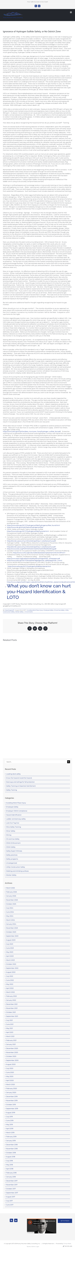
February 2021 (11, 1040)
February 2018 (11, 1173)
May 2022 (9, 984)
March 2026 (10, 888)
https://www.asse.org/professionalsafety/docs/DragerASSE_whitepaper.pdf (33, 558)
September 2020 (12, 1060)
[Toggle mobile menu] (71, 12)
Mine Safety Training (13, 827)
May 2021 (9, 1028)
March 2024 (10, 920)
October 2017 (11, 1189)
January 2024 (11, 924)
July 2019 (9, 1116)
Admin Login (35, 1246)
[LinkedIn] (15, 1220)
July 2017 (9, 1201)
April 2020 (10, 1080)
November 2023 (12, 928)
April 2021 (9, 1032)
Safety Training (11, 790)
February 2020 (11, 1088)
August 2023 (10, 940)
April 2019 (9, 1128)
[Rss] (11, 1220)
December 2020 (12, 1048)
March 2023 (10, 960)
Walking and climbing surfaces (17, 871)
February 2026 (11, 892)
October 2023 (11, 932)
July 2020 (9, 1068)
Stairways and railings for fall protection (20, 782)
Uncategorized (11, 863)
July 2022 (9, 976)
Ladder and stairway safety (16, 819)
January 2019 (11, 1141)
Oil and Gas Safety (59, 610)
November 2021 (11, 1008)
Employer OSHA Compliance (16, 811)
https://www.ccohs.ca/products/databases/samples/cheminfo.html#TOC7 (39, 553)
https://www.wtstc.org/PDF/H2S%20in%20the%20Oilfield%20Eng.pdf (31, 549)
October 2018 (11, 1153)
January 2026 (11, 896)
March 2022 (10, 992)
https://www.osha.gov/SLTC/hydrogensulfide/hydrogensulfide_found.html (33, 525)
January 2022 (11, 1000)
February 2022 (11, 996)
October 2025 (11, 904)
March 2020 (10, 1084)
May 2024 (9, 916)
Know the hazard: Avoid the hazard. (19, 778)
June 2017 (9, 1205)
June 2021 (9, 1024)
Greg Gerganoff (9, 610)
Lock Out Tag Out (12, 823)
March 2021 (10, 1036)
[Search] (68, 761)
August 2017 (10, 1197)
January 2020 (11, 1092)
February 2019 (11, 1136)
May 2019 (9, 1124)
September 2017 (12, 1193)
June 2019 (9, 1120)
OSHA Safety (10, 847)
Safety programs (12, 859)
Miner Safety (10, 831)
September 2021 (12, 1016)
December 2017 (11, 1181)
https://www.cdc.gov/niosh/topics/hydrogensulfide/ (25, 527)
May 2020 (9, 1076)
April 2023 (9, 956)
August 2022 (10, 972)
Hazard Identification (13, 815)
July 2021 (9, 1020)
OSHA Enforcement (13, 843)
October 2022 (11, 964)
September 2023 (12, 936)
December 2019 (11, 1096)
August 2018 (10, 1157)
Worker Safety (19, 611)
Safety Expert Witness (14, 851)
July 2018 (9, 1161)
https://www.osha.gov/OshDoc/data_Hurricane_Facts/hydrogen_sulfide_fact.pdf (31, 431)
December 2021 (11, 1004)
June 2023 (10, 948)
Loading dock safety (13, 774)
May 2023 (9, 952)
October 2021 (11, 1012)
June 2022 (10, 980)
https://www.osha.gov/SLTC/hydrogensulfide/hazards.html (28, 531)
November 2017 (11, 1185)
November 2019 (11, 1100)
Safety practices (11, 855)
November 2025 (12, 900)
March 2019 (10, 1132)
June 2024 (10, 912)
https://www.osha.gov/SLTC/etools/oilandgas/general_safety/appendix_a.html (34, 560)
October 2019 (11, 1104)
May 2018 (9, 1165)
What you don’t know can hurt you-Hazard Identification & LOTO (39, 591)
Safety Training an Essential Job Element (21, 786)
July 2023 (9, 944)
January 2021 (11, 1044)
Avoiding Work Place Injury (35, 610)
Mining (8, 835)
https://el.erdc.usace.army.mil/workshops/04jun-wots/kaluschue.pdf (31, 541)
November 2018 (12, 1149)
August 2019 (10, 1112)
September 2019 (12, 1108)
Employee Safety (49, 610)
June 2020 (10, 1072)
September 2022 (12, 968)
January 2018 (11, 1177)
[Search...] (36, 761)
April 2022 (10, 988)
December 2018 (12, 1145)
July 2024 (9, 908)
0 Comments (29, 611)
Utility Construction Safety (15, 867)
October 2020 (11, 1056)
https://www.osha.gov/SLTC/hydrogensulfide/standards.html (29, 566)
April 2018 (9, 1169)
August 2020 (11, 1064)
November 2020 (12, 1052)
